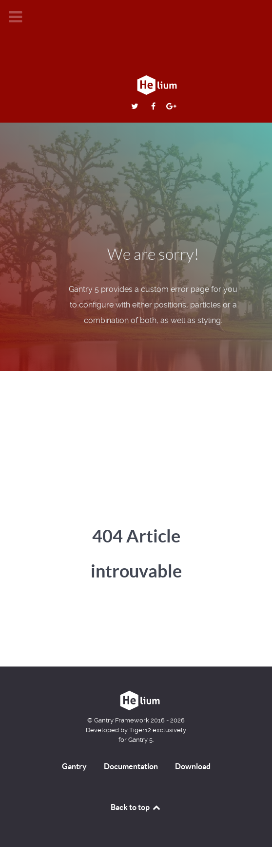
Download (193, 766)
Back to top (136, 807)
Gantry (74, 766)
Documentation (131, 766)
